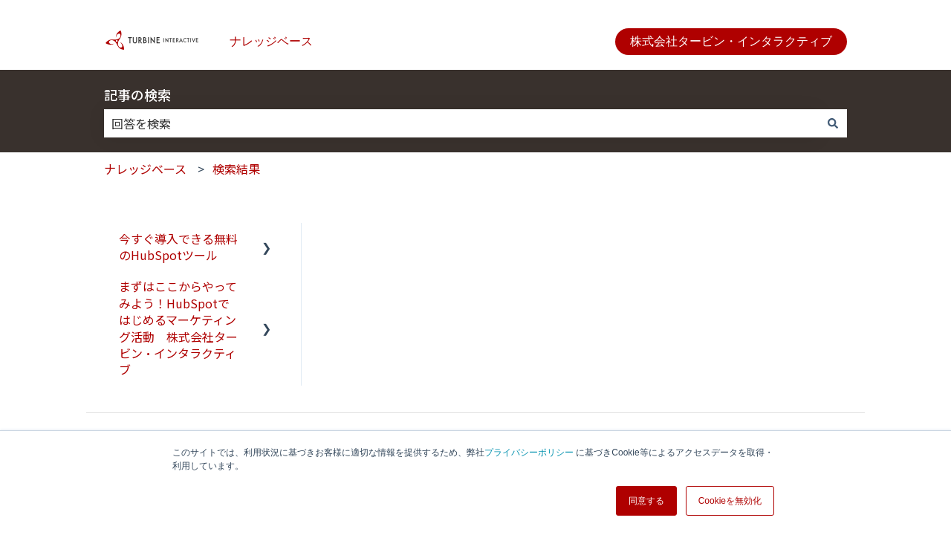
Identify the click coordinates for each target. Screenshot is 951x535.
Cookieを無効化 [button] (730, 501)
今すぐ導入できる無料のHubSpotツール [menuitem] (178, 247)
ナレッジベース (271, 41)
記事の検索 (137, 94)
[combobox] (461, 123)
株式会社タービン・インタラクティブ (731, 41)
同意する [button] (646, 501)
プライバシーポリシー (529, 452)
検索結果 (236, 169)
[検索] (833, 123)
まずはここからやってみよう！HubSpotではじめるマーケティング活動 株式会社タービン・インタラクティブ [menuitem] (178, 327)
